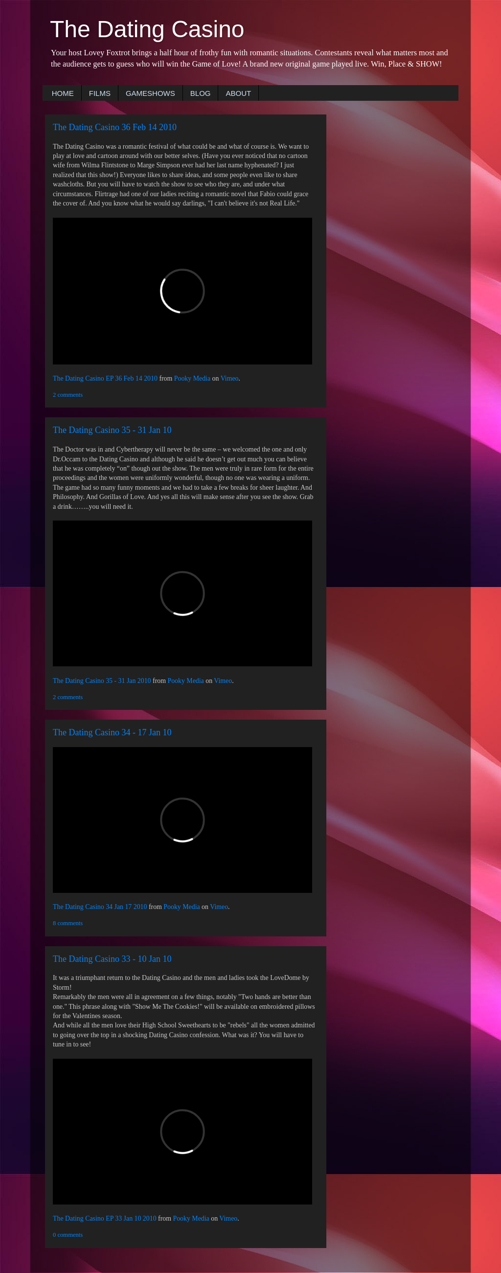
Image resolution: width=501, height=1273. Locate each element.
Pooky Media (192, 378)
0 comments (68, 1234)
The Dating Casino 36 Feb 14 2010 (115, 127)
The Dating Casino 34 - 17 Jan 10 (112, 732)
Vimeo (230, 378)
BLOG (200, 93)
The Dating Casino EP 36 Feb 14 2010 (105, 378)
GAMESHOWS (150, 93)
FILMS (100, 93)
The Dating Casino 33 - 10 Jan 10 (112, 959)
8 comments (68, 923)
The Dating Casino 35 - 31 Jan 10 (112, 430)
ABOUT (238, 93)
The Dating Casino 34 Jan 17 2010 (100, 906)
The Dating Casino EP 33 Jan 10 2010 (105, 1218)
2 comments (68, 394)
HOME (63, 93)
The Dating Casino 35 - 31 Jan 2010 (102, 680)
